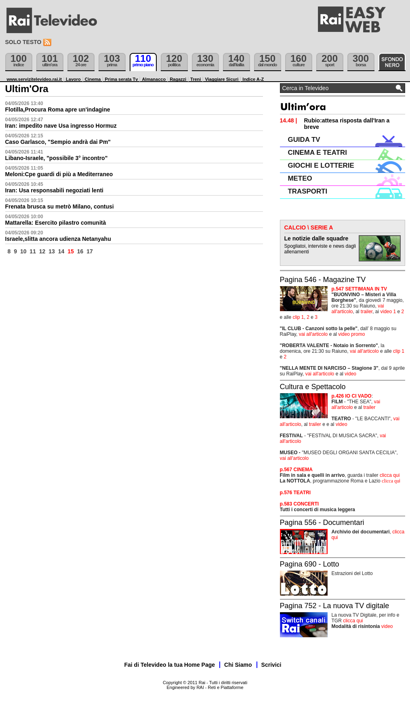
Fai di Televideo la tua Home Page (169, 665)
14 (61, 251)
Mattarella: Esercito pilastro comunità (55, 222)
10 (23, 251)
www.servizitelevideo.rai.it (34, 79)
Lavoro (73, 79)
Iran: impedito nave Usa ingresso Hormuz (61, 125)
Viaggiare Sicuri (221, 79)
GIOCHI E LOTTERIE (321, 165)
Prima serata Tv (121, 79)
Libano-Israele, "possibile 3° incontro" (56, 158)
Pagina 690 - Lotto (309, 564)
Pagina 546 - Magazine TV (323, 280)
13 (51, 251)
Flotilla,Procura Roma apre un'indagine (57, 109)
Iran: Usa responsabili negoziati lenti (54, 190)
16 (80, 251)
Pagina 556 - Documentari (322, 522)
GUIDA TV (304, 139)
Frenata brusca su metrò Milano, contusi (59, 206)
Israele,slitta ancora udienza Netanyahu (58, 239)
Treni (195, 79)
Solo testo (23, 42)
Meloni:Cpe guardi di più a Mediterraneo (59, 174)
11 (32, 251)
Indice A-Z (253, 79)
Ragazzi (178, 79)
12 (42, 251)
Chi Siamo (238, 665)
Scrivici (271, 665)
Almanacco (154, 79)
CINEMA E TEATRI (317, 152)
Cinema (93, 79)
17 (89, 251)
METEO (300, 178)
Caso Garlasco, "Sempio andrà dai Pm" (58, 142)
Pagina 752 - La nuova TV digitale (334, 606)
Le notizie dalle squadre (316, 238)
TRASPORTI (308, 191)
